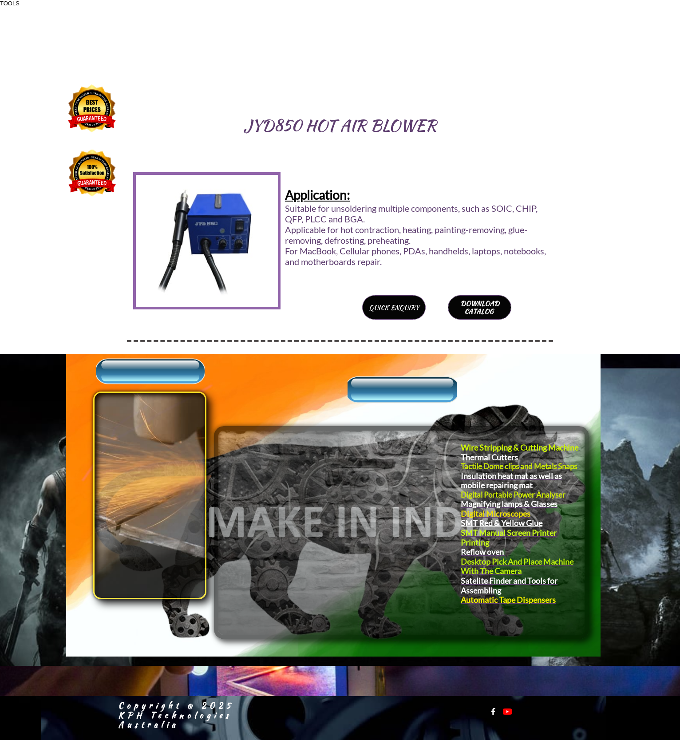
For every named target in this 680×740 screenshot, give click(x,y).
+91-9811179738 (498, 40)
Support (116, 447)
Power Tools (409, 492)
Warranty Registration (128, 534)
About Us (120, 414)
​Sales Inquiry (131, 430)
